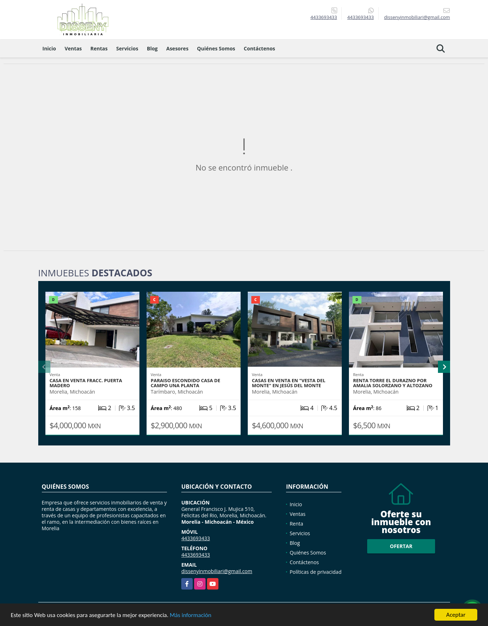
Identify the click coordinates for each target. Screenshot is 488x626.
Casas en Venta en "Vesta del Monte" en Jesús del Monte (289, 383)
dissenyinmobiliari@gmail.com (216, 571)
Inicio (49, 48)
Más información (190, 615)
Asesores (177, 48)
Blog (152, 48)
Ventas (73, 48)
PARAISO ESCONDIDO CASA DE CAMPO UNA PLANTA (185, 383)
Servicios (127, 48)
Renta (296, 523)
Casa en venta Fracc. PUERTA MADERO (86, 383)
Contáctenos (259, 48)
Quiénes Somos (216, 48)
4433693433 (323, 17)
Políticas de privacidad (315, 571)
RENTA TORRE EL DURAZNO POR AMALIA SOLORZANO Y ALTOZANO (393, 383)
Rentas (99, 48)
